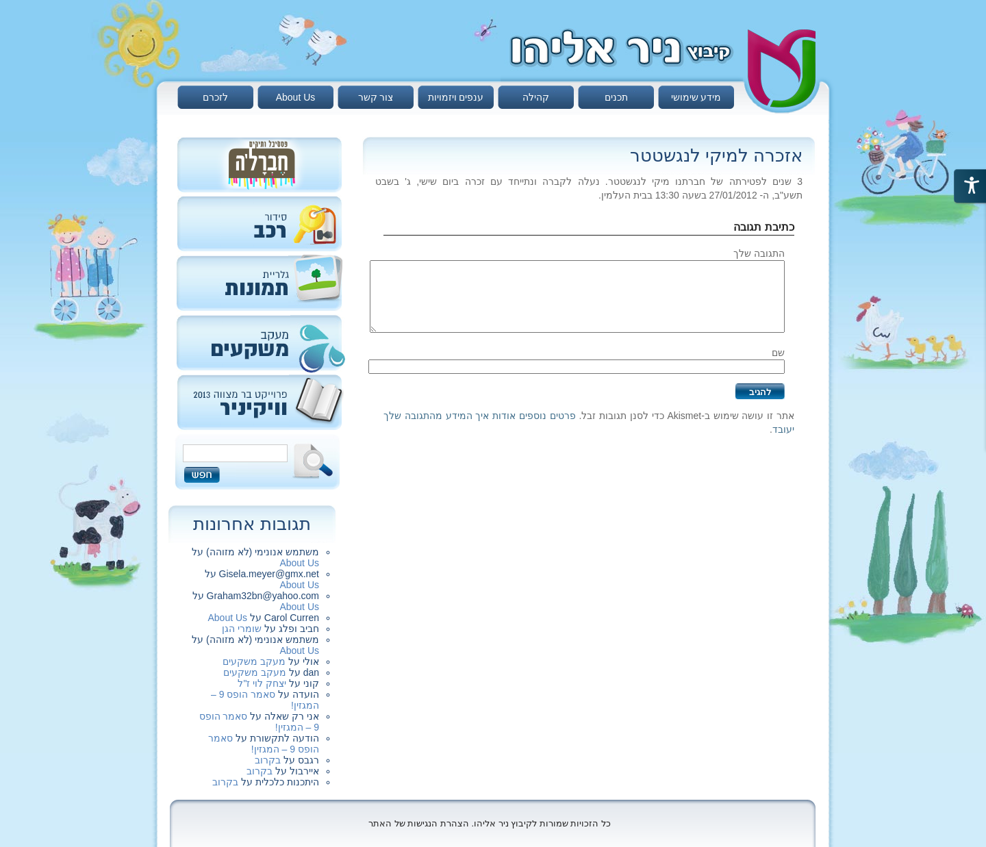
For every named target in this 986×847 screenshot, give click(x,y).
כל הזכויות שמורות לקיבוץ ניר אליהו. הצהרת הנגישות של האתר (489, 823)
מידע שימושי (696, 97)
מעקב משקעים (254, 661)
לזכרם (215, 97)
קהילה (535, 97)
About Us (296, 97)
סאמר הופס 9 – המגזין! (263, 744)
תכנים (616, 97)
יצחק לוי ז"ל (262, 683)
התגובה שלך (759, 253)
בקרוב (268, 760)
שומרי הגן (242, 628)
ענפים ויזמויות (456, 97)
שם (778, 352)
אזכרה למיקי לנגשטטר (716, 155)
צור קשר (376, 97)
